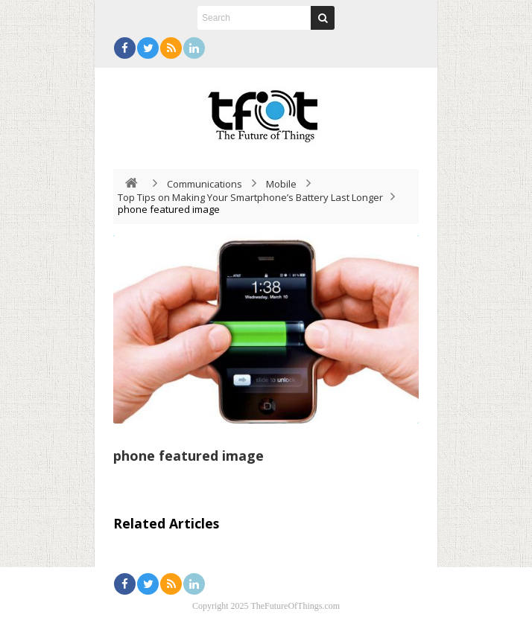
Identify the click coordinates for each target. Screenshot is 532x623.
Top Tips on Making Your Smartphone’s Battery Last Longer (250, 197)
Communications (204, 184)
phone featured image (188, 455)
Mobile (281, 184)
